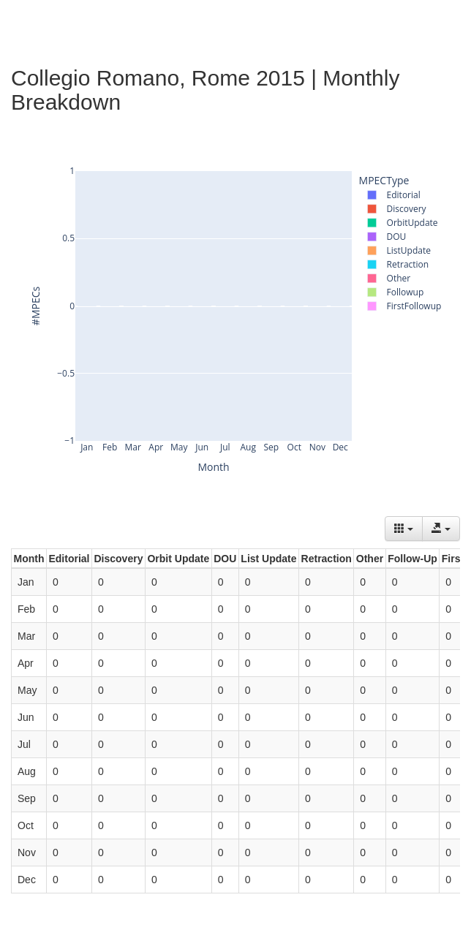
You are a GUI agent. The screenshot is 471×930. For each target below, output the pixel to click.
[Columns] (404, 528)
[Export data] (441, 528)
